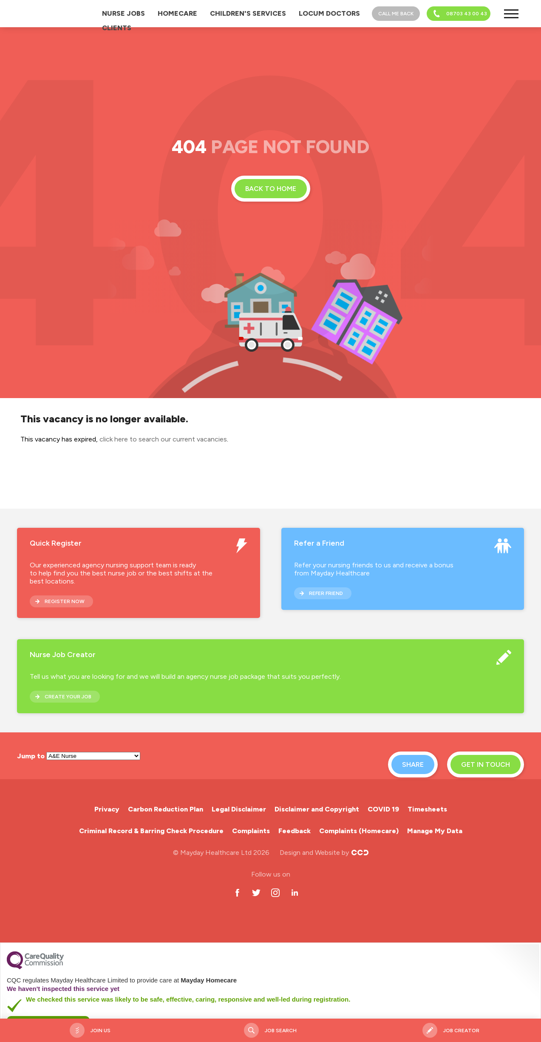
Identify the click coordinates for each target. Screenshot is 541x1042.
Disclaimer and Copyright (317, 809)
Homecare (177, 13)
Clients (116, 28)
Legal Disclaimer (239, 809)
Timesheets (427, 809)
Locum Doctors (329, 13)
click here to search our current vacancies (163, 439)
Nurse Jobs (123, 13)
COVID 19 (383, 809)
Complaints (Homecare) (359, 831)
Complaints (251, 831)
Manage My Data (434, 831)
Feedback (294, 831)
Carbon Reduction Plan (165, 809)
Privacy (106, 809)
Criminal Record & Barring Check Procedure (151, 831)
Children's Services (248, 13)
